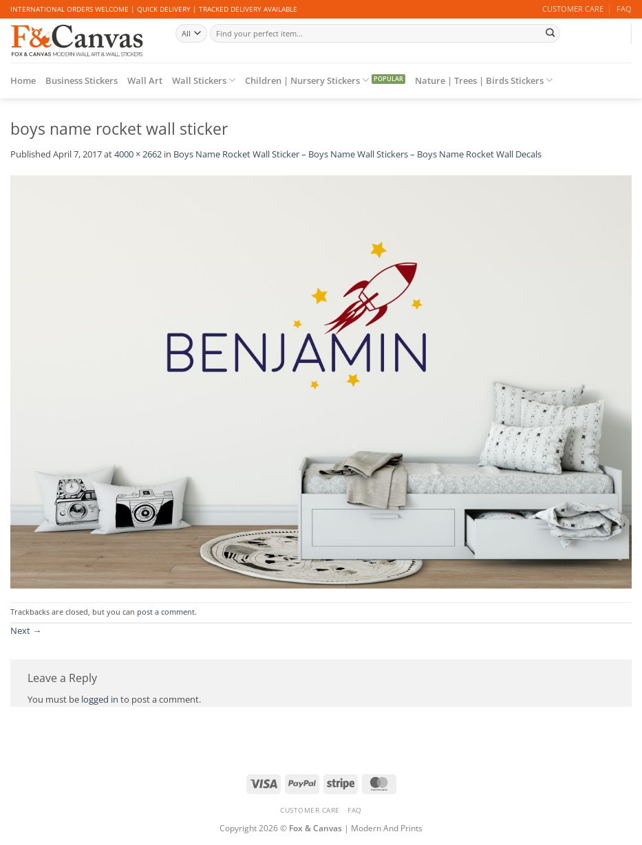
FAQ (624, 9)
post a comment (166, 612)
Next (25, 630)
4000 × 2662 (138, 154)
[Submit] (549, 33)
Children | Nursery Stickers (307, 80)
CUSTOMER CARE (572, 9)
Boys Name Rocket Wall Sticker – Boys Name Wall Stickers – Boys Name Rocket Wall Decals (357, 154)
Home (23, 80)
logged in (99, 699)
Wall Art (144, 80)
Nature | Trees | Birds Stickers (484, 80)
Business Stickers (81, 80)
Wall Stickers (203, 80)
